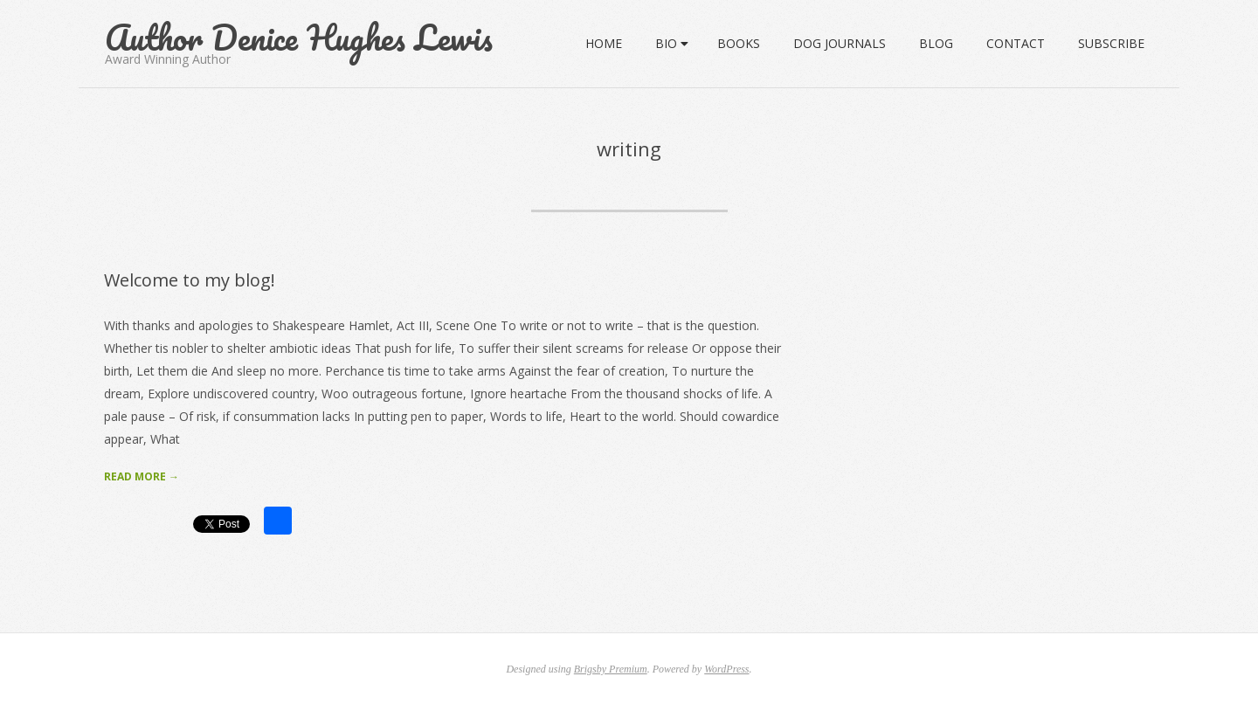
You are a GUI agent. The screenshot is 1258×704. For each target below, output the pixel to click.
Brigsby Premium (610, 669)
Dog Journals (839, 43)
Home (603, 43)
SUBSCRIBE (1111, 43)
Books (738, 43)
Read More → (141, 476)
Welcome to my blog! (189, 280)
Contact (1015, 43)
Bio (666, 43)
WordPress (726, 669)
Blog (936, 43)
